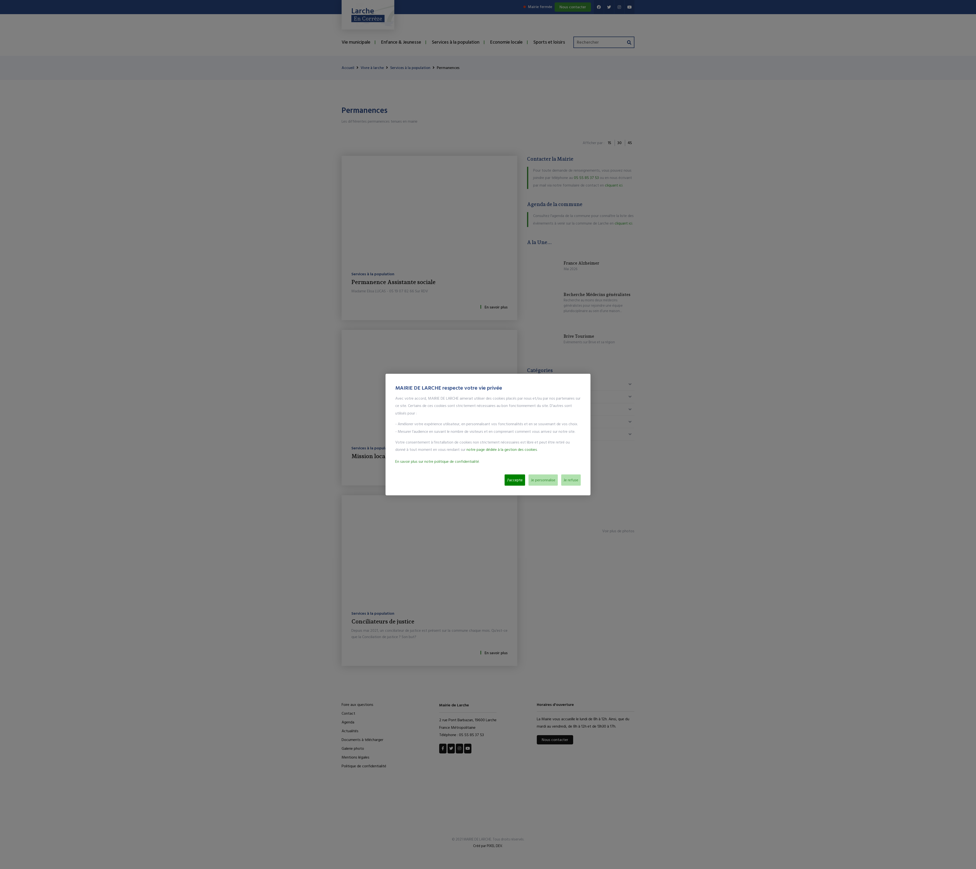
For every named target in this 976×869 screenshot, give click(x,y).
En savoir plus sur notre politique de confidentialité (437, 461)
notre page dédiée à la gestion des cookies (502, 449)
